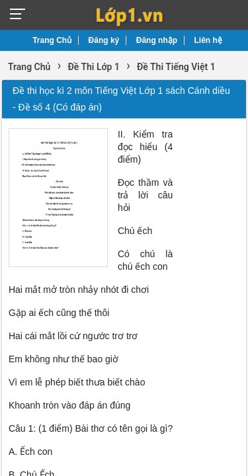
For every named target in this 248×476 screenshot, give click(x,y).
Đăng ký (104, 40)
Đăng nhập (156, 40)
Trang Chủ (51, 40)
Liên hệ (208, 40)
